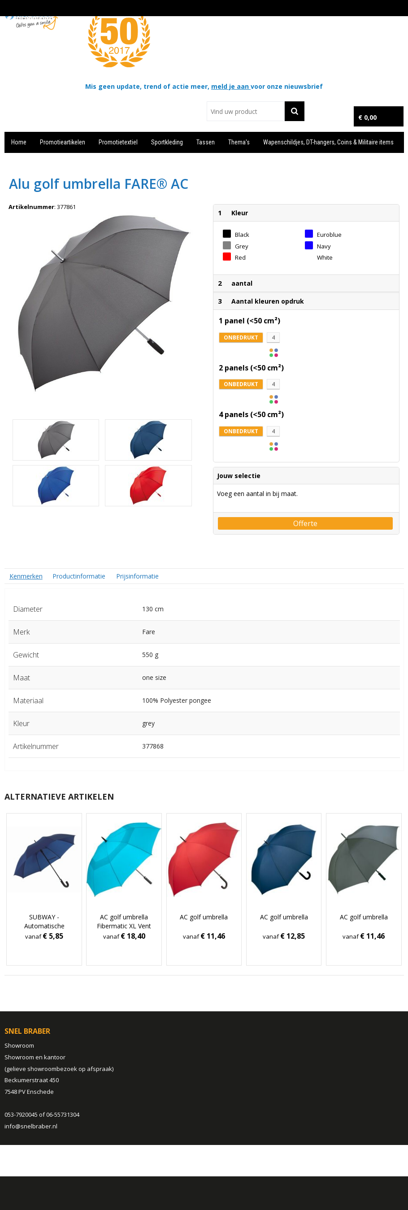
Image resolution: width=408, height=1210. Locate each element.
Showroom (19, 1045)
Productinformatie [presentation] (78, 576)
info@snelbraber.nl (30, 1126)
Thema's (239, 142)
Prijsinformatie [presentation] (137, 576)
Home (18, 142)
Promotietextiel (118, 142)
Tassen (205, 142)
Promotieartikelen (62, 142)
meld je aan (231, 86)
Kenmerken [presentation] (26, 576)
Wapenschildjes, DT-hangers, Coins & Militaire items (328, 142)
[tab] (26, 576)
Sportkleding (167, 142)
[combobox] (246, 111)
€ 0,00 (367, 117)
